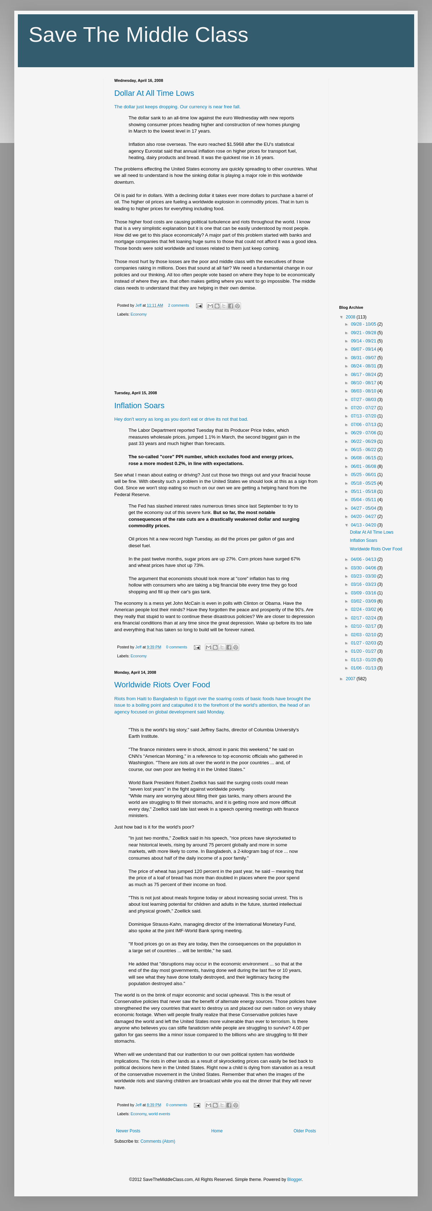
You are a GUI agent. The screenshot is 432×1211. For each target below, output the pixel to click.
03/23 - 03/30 (364, 576)
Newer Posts (128, 1130)
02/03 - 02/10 (364, 634)
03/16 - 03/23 (364, 584)
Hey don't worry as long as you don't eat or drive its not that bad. (181, 419)
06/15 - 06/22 (364, 449)
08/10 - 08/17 (364, 382)
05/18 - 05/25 (364, 483)
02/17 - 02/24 (364, 618)
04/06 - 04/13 (364, 559)
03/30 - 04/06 (364, 567)
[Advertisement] (216, 355)
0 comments (176, 647)
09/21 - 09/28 (364, 332)
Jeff (138, 305)
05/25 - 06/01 (364, 474)
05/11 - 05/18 (364, 491)
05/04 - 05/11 (364, 499)
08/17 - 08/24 (364, 374)
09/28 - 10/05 (364, 324)
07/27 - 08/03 (364, 399)
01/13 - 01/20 (364, 659)
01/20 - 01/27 (364, 651)
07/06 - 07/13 (364, 424)
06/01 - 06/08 (364, 466)
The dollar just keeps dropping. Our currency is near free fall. (177, 106)
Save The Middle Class (138, 34)
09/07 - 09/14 (364, 349)
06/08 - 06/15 (364, 457)
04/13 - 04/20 (364, 525)
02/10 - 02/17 (364, 626)
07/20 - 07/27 (364, 407)
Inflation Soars (139, 405)
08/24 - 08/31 (364, 366)
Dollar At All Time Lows (154, 93)
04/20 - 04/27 (364, 516)
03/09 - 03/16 (364, 592)
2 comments (178, 305)
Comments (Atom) (157, 1141)
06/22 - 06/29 (364, 441)
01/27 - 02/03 (364, 643)
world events (159, 1114)
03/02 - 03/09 (364, 601)
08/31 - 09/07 (364, 357)
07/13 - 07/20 (364, 416)
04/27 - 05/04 (364, 508)
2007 (351, 678)
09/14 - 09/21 (364, 340)
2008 (351, 317)
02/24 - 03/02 (364, 609)
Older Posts (304, 1130)
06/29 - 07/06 (364, 432)
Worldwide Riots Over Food (162, 684)
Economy (139, 314)
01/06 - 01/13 (364, 668)
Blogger (294, 1179)
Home (217, 1130)
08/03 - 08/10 (364, 391)
